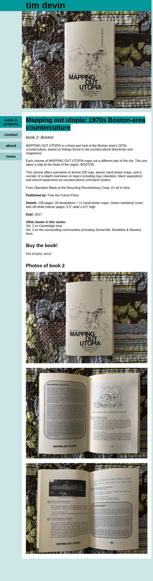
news (11, 156)
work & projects (11, 122)
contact (11, 135)
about (11, 146)
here (59, 226)
